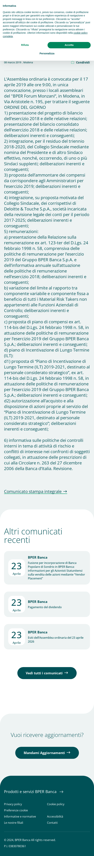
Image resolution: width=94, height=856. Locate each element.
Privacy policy (13, 804)
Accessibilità (55, 816)
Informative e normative (20, 816)
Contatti (52, 822)
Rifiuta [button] (25, 45)
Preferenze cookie (16, 810)
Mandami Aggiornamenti (44, 753)
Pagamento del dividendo (45, 607)
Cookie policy (55, 804)
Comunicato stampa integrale (33, 491)
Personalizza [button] (47, 53)
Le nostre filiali (13, 822)
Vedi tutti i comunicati (44, 673)
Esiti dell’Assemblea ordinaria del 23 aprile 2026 (55, 639)
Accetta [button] (69, 45)
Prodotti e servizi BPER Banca (31, 791)
